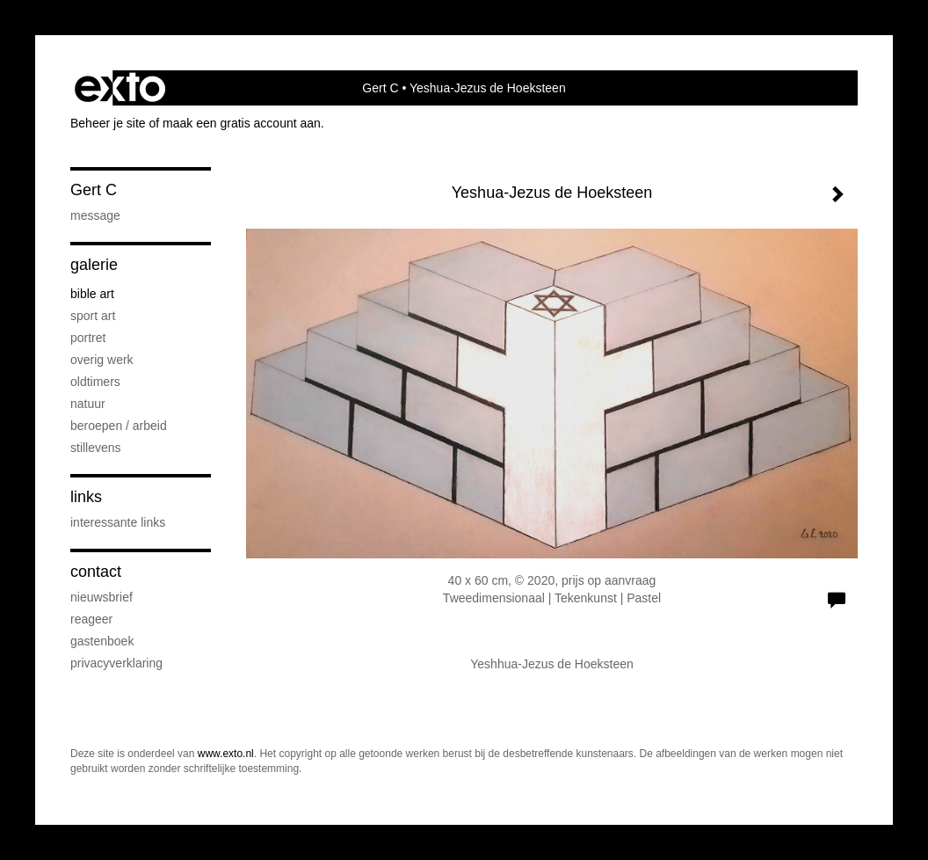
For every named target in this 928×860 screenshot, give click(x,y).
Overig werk (102, 360)
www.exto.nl (226, 753)
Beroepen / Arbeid (118, 426)
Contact (95, 571)
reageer (91, 619)
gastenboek (102, 641)
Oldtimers (95, 382)
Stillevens (95, 448)
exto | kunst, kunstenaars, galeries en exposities (120, 88)
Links (86, 497)
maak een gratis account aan (242, 123)
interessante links (117, 522)
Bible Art (92, 294)
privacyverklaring (116, 663)
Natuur (87, 404)
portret (87, 338)
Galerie (94, 264)
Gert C (380, 88)
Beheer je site (108, 123)
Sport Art (92, 316)
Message (95, 215)
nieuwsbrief (101, 597)
